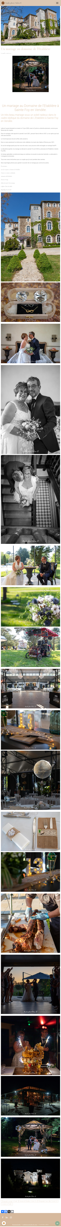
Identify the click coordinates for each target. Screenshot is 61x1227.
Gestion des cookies (44, 1224)
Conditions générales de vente (29, 1224)
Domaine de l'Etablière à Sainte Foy (28, 1201)
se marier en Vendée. (7, 1204)
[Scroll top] (57, 1223)
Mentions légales (16, 1224)
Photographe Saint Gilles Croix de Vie (48, 1201)
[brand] (11, 3)
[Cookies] (4, 1223)
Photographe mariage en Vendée (9, 1201)
